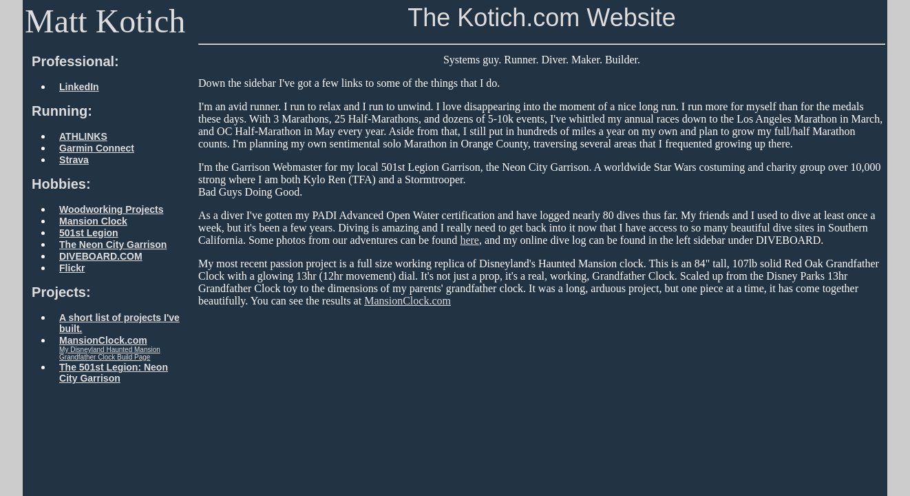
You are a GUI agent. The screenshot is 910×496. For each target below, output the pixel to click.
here (469, 240)
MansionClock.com (407, 301)
